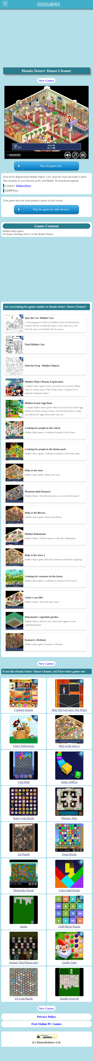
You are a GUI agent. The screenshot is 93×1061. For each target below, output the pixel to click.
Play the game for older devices (51, 209)
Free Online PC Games (46, 1024)
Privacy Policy (46, 1016)
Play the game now (51, 165)
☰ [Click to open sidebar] (5, 3)
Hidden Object (23, 185)
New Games (46, 80)
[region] (46, 38)
